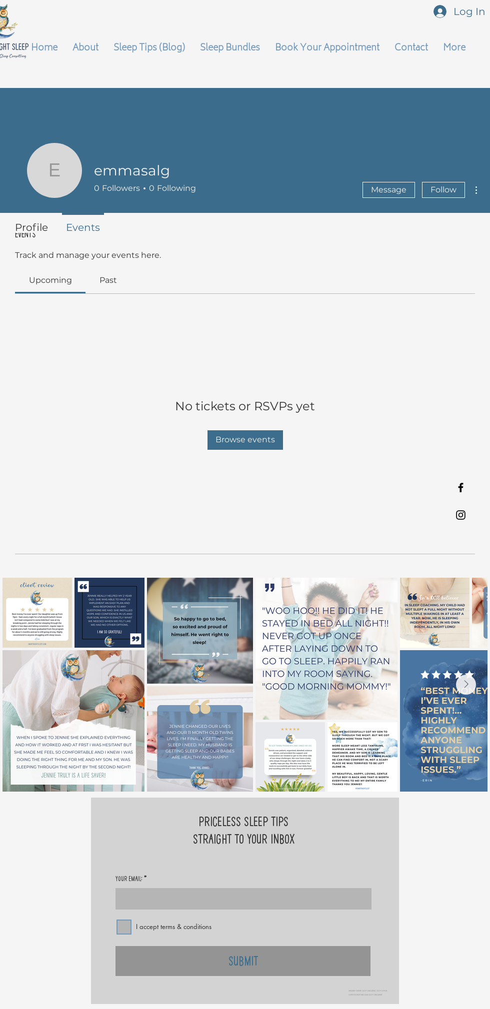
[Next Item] (466, 685)
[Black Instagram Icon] (460, 515)
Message (388, 189)
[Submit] (243, 961)
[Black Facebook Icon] (460, 487)
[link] (50, 280)
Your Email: (129, 878)
